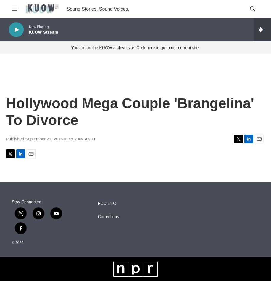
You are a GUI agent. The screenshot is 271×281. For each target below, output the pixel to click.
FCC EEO (107, 203)
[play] (16, 29)
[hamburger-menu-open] (14, 9)
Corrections (108, 217)
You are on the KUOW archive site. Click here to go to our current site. (135, 47)
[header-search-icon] (252, 9)
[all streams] (262, 29)
